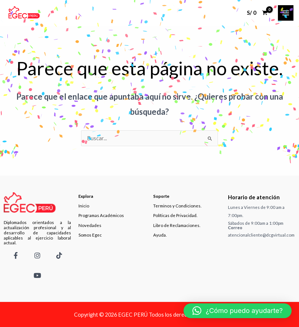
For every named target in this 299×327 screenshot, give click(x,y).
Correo (235, 227)
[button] (238, 310)
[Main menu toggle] (285, 13)
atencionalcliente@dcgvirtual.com (261, 235)
